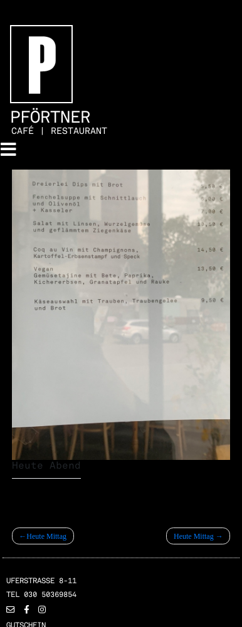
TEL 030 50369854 (41, 594)
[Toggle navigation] (8, 149)
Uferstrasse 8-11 (41, 580)
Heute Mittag (46, 536)
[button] (10, 610)
